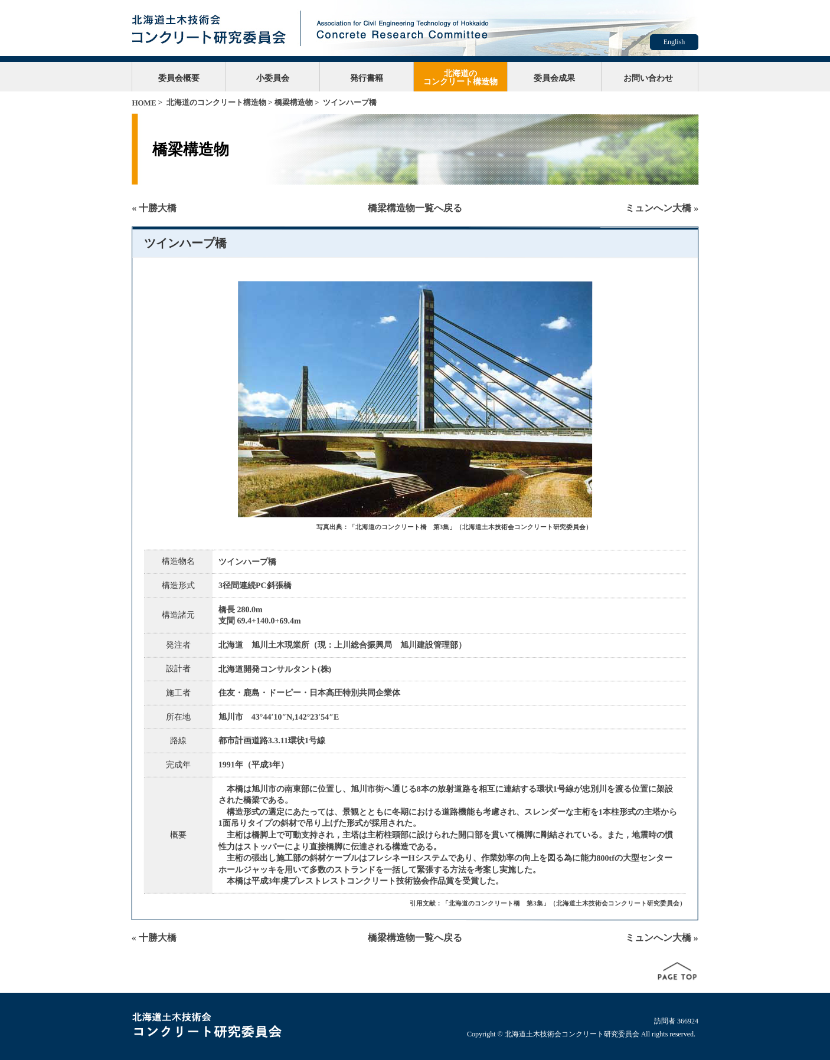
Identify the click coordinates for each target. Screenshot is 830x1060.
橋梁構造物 (294, 102)
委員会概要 (179, 78)
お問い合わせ (648, 78)
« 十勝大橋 (154, 208)
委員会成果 (554, 78)
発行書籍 (366, 78)
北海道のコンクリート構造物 (460, 77)
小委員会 (272, 78)
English (674, 42)
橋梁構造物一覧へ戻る (415, 208)
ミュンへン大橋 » (661, 208)
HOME (144, 103)
